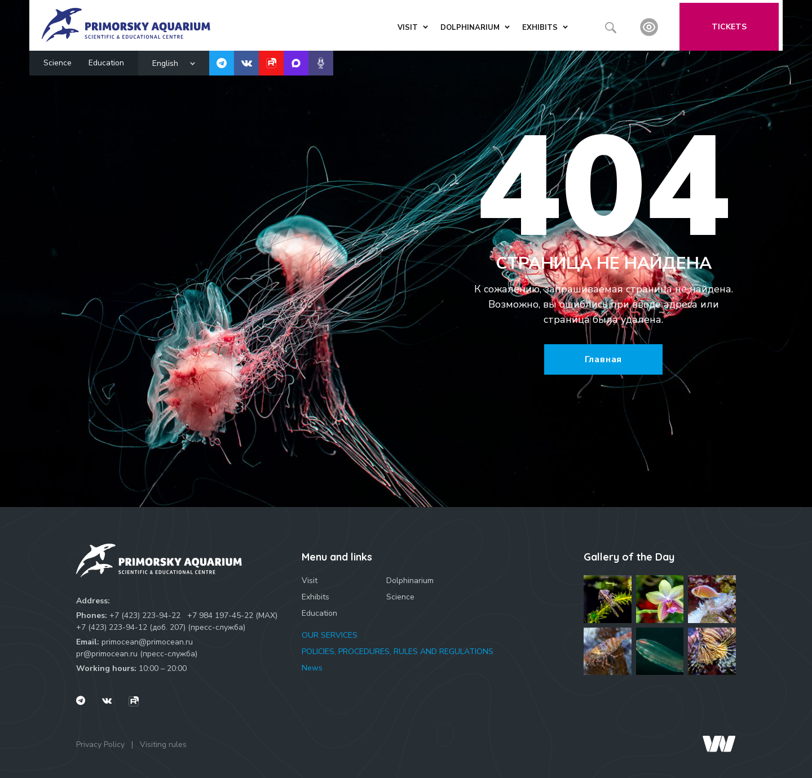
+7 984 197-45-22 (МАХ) (232, 615)
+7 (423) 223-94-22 (144, 615)
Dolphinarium (410, 580)
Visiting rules (163, 744)
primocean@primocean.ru (147, 642)
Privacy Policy (100, 744)
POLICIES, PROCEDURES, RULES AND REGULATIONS (397, 651)
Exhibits (315, 597)
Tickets (733, 24)
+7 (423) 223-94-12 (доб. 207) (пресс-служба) (160, 627)
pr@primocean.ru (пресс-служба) (136, 653)
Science (57, 60)
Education (106, 60)
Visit (309, 580)
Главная (604, 359)
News (312, 668)
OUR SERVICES (330, 635)
